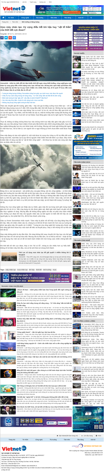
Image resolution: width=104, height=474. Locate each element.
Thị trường (40, 18)
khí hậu (32, 270)
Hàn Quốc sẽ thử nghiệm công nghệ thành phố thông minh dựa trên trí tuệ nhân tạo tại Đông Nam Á (92, 362)
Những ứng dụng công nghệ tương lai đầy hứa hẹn (18, 102)
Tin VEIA (12, 18)
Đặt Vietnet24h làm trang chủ (68, 436)
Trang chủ (5, 22)
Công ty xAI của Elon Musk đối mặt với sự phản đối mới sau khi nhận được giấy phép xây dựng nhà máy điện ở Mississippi (92, 378)
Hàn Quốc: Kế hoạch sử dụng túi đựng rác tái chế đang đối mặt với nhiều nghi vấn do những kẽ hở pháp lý (92, 394)
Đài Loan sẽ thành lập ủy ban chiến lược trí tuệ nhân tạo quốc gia (92, 182)
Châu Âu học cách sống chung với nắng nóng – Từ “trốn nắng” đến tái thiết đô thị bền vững (31, 96)
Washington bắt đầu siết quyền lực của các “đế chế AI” (92, 98)
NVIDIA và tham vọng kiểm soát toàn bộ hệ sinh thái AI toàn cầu (92, 121)
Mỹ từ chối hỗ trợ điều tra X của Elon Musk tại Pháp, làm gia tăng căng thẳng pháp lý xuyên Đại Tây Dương (92, 218)
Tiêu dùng (68, 18)
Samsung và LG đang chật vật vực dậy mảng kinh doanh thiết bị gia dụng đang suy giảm (92, 92)
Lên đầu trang (88, 436)
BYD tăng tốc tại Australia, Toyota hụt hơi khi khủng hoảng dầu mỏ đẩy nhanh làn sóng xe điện (92, 334)
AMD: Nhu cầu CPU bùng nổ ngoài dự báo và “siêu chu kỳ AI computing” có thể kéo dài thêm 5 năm (92, 246)
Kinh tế (81, 18)
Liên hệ (24, 2)
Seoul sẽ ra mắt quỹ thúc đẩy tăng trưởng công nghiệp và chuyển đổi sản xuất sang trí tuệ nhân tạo (92, 189)
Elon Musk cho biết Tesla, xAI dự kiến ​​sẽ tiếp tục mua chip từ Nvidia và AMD (43, 407)
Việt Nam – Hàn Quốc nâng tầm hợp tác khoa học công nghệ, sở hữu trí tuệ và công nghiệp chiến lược (92, 307)
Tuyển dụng (33, 2)
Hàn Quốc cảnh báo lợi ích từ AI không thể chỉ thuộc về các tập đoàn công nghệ (92, 175)
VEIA (50, 2)
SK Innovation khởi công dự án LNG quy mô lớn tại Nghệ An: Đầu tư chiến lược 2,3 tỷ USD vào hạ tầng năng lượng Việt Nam (92, 327)
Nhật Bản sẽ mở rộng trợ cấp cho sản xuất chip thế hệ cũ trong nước (92, 211)
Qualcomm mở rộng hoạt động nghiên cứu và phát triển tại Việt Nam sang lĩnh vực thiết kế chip (92, 284)
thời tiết (39, 270)
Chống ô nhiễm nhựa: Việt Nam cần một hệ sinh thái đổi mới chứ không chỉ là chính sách (44, 358)
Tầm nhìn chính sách (82, 162)
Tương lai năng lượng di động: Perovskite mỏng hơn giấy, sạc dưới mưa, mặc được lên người (32, 93)
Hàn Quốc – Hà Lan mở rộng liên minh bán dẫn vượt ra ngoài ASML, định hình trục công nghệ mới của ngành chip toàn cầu (92, 197)
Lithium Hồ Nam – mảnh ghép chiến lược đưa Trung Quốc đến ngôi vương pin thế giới (44, 291)
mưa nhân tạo (22, 270)
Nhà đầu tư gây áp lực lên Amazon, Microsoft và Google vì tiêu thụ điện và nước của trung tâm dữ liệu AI (92, 386)
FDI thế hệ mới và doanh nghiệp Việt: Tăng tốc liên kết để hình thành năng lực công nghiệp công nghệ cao (92, 106)
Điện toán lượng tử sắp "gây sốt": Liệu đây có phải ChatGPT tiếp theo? (25, 98)
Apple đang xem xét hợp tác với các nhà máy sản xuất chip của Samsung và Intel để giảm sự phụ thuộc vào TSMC (92, 269)
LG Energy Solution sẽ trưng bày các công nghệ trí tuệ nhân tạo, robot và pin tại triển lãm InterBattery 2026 (92, 402)
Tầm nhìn (55, 18)
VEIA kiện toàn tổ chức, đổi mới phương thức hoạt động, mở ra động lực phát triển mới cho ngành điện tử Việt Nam (92, 114)
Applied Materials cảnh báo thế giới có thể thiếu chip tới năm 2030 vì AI (92, 261)
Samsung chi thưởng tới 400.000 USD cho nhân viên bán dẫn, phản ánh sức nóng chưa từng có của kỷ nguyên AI (92, 168)
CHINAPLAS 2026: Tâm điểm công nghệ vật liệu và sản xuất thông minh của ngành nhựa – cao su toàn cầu (92, 342)
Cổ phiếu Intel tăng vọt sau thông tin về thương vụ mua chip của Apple (92, 73)
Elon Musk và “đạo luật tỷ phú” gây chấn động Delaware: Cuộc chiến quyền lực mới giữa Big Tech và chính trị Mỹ (92, 66)
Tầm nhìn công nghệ (82, 240)
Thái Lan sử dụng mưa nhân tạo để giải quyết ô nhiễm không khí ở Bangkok (45, 254)
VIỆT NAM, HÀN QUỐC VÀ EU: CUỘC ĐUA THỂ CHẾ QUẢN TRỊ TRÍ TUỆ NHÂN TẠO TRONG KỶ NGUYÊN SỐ (92, 233)
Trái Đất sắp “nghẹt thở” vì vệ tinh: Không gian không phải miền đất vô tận (42, 397)
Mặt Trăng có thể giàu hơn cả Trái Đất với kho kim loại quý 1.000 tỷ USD (41, 386)
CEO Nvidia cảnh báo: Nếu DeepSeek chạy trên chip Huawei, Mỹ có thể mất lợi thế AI (92, 314)
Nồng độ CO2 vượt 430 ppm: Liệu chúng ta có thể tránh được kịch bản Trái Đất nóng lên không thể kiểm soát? (44, 371)
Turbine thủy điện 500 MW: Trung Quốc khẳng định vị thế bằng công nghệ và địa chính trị (44, 320)
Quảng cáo (42, 2)
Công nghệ (26, 18)
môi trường (47, 270)
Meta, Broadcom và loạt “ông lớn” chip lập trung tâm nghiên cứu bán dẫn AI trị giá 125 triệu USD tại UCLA (92, 254)
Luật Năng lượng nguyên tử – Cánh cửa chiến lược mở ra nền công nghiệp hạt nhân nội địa (44, 345)
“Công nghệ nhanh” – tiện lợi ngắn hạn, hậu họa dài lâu (36, 332)
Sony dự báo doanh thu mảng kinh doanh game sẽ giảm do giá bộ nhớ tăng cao (92, 129)
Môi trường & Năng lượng (84, 321)
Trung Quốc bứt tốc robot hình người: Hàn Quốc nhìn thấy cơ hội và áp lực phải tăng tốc (92, 58)
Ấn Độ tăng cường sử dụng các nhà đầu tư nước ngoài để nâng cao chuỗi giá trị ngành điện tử (92, 226)
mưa (54, 270)
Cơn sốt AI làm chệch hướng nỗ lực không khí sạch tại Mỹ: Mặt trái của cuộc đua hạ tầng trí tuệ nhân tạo (92, 370)
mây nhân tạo (11, 270)
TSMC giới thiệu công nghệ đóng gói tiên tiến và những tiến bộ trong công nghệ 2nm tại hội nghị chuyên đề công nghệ (92, 277)
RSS (99, 436)
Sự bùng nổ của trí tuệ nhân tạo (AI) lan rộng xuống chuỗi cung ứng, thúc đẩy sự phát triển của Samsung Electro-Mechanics (92, 299)
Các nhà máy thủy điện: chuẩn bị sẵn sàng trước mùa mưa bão (22, 100)
